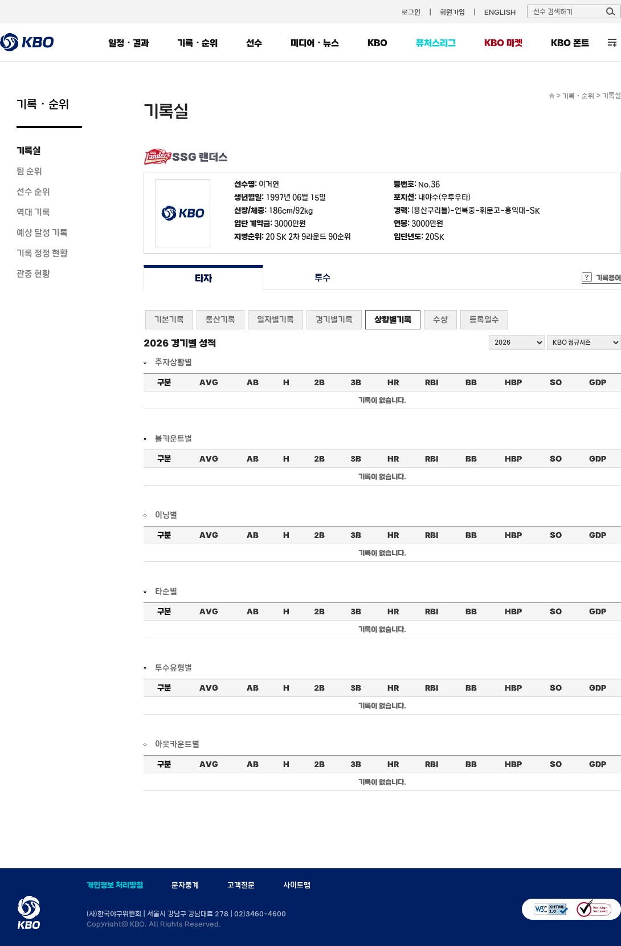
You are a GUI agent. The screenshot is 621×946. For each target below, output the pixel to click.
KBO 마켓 (503, 43)
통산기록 (220, 319)
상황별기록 (392, 319)
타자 (203, 277)
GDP (597, 382)
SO (556, 382)
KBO (377, 43)
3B (355, 382)
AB (253, 382)
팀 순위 (29, 171)
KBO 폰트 (570, 43)
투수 (322, 277)
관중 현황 (33, 273)
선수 (254, 43)
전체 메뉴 (612, 42)
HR (393, 382)
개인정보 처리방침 (115, 885)
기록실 (28, 150)
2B (319, 382)
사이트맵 (296, 885)
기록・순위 (197, 43)
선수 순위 (33, 191)
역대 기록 (33, 212)
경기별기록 (334, 319)
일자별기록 (275, 319)
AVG (208, 382)
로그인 (411, 12)
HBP (513, 382)
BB (471, 382)
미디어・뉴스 (315, 43)
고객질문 (241, 885)
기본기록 (169, 319)
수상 (440, 319)
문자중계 (185, 885)
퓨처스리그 (436, 43)
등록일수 (484, 319)
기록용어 (608, 278)
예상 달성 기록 (42, 232)
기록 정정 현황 (42, 253)
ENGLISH (500, 12)
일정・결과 (128, 43)
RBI (432, 382)
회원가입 (452, 12)
